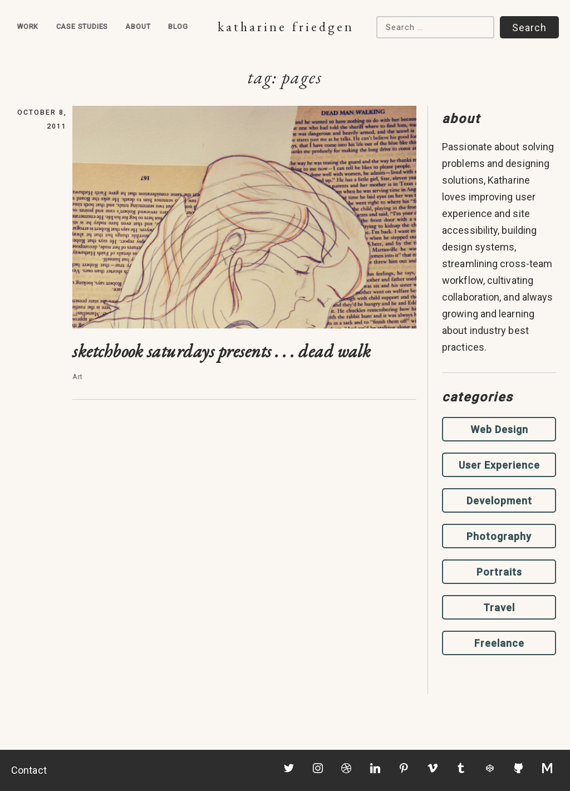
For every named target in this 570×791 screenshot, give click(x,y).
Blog (178, 26)
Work (27, 26)
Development (499, 501)
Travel (499, 607)
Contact (29, 770)
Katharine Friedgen (286, 26)
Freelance (499, 643)
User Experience (499, 465)
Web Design (499, 429)
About (137, 26)
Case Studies (82, 26)
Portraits (499, 572)
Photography (499, 536)
